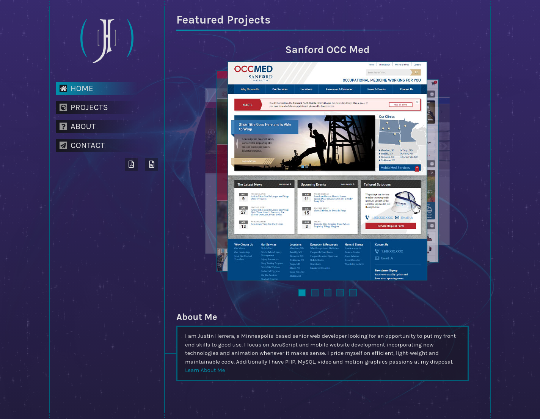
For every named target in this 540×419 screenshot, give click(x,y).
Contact (82, 145)
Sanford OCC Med (327, 50)
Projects (84, 107)
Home (76, 88)
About (78, 126)
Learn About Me (205, 370)
